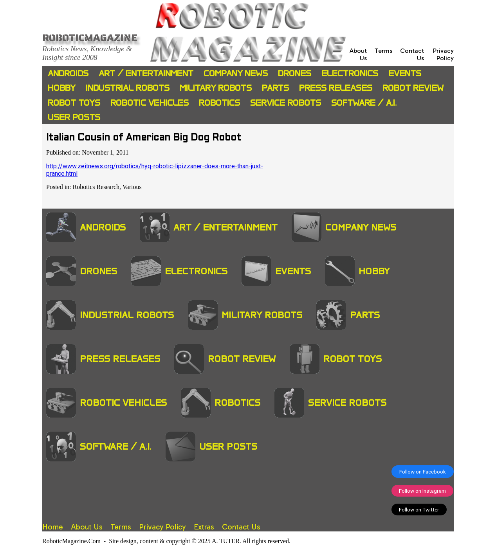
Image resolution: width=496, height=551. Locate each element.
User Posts (74, 117)
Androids (68, 73)
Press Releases (335, 88)
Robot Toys (74, 102)
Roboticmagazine (89, 37)
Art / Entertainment (146, 73)
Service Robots (285, 102)
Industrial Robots (128, 88)
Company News (236, 73)
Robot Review (413, 88)
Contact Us (241, 526)
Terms (383, 50)
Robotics (219, 102)
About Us (87, 526)
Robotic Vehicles (149, 102)
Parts (275, 88)
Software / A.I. (364, 102)
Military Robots (216, 88)
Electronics (349, 73)
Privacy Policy (443, 54)
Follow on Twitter (419, 509)
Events (404, 73)
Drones (294, 73)
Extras (204, 526)
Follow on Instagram (422, 491)
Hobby (62, 88)
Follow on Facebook (422, 471)
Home (52, 526)
